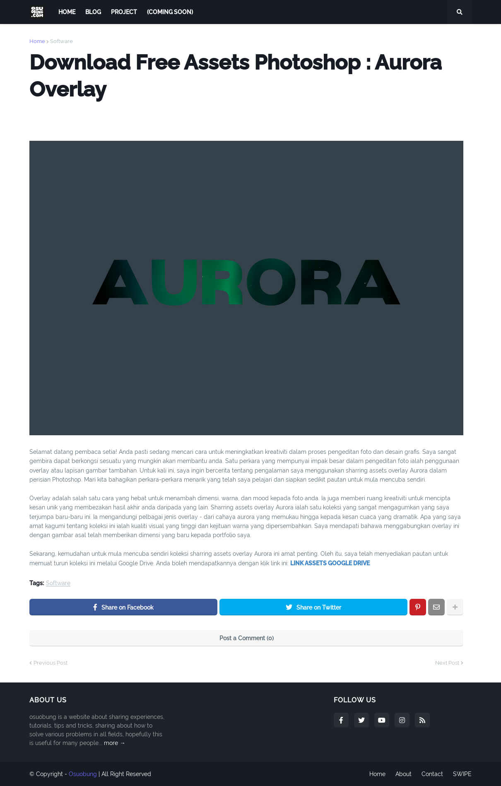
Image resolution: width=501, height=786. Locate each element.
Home (37, 41)
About (403, 774)
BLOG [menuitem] (93, 12)
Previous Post (50, 663)
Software (61, 41)
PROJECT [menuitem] (124, 12)
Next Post (447, 663)
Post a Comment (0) (246, 638)
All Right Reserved (126, 774)
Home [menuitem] (66, 12)
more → (114, 743)
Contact (432, 774)
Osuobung (83, 774)
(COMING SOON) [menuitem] (170, 12)
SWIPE (462, 774)
